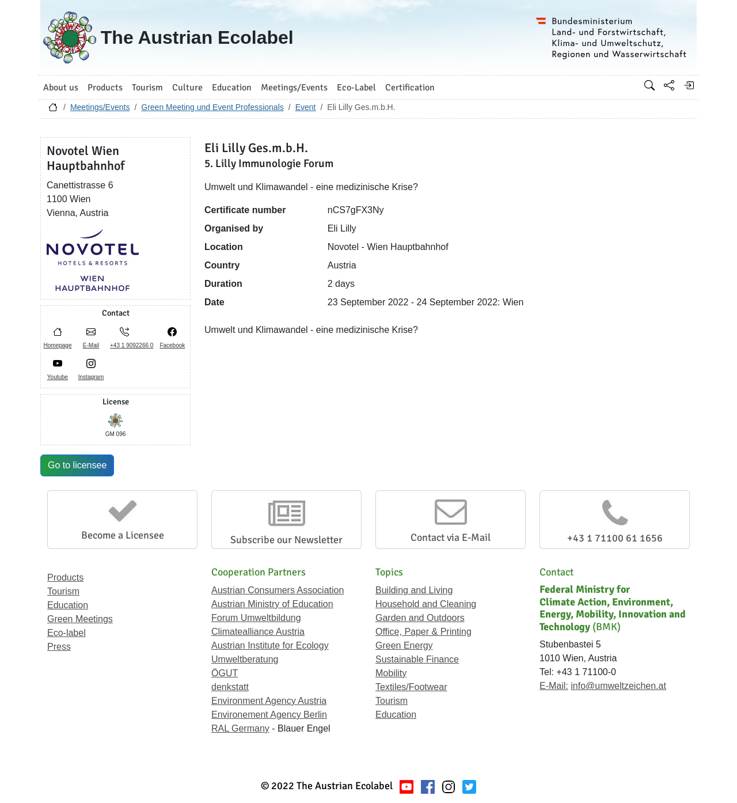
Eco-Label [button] (356, 87)
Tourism (63, 591)
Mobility (391, 673)
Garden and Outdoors (420, 618)
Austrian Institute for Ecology (270, 645)
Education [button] (232, 87)
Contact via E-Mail (451, 537)
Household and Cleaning (425, 604)
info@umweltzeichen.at (618, 686)
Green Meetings (80, 619)
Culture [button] (187, 87)
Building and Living (414, 590)
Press (59, 647)
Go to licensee (77, 465)
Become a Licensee (122, 535)
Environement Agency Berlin (269, 714)
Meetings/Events (100, 107)
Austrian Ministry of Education (272, 604)
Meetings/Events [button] (294, 87)
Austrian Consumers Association (277, 590)
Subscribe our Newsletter (286, 539)
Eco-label (66, 633)
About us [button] (60, 87)
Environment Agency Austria (268, 701)
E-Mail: (554, 686)
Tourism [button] (147, 87)
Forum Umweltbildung (256, 618)
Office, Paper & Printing (423, 632)
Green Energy (404, 645)
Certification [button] (410, 87)
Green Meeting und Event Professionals (212, 107)
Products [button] (105, 87)
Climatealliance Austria (258, 632)
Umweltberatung (245, 659)
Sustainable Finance (417, 659)
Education (67, 605)
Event (305, 107)
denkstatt (230, 687)
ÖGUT (224, 673)
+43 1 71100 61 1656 (615, 538)
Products (65, 577)
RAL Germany (240, 728)
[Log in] (688, 85)
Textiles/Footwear (411, 687)
